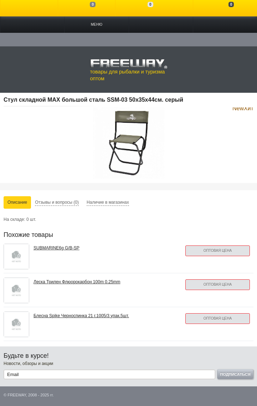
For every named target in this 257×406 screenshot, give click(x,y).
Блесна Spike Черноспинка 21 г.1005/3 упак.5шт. (81, 315)
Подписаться (235, 374)
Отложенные (144, 8)
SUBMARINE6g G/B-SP (56, 247)
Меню (96, 24)
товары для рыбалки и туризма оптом (128, 70)
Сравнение (86, 8)
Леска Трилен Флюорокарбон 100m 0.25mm (77, 281)
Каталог (32, 24)
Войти (29, 8)
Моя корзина (225, 8)
